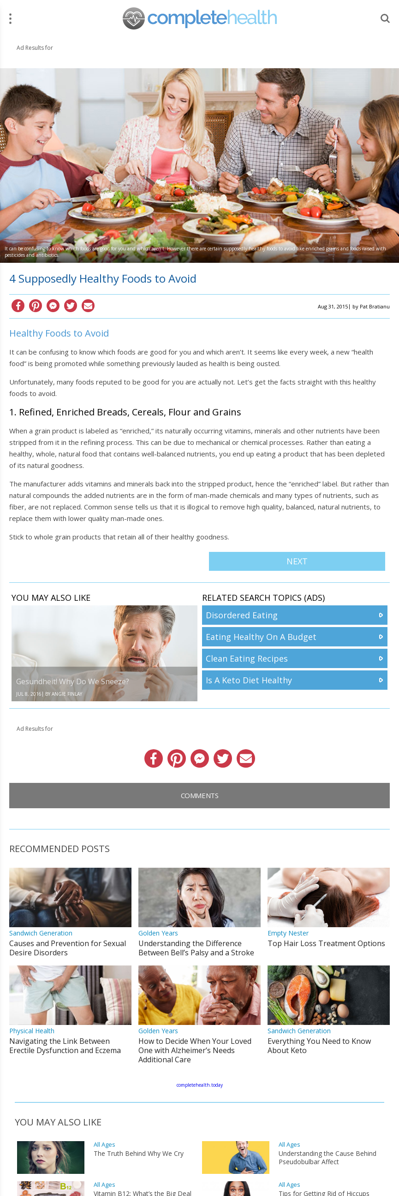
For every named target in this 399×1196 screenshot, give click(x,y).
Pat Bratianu (375, 306)
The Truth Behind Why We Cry (139, 1153)
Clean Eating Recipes (247, 658)
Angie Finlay (67, 694)
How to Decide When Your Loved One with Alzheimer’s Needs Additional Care (194, 1050)
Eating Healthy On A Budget (261, 636)
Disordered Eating (242, 615)
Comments (200, 795)
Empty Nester (288, 933)
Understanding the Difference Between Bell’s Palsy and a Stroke (196, 948)
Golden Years (158, 933)
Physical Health (31, 1030)
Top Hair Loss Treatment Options (326, 943)
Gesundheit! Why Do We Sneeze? (72, 681)
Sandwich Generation (40, 933)
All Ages (104, 1144)
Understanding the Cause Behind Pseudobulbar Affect (327, 1157)
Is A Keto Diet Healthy (249, 680)
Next (297, 561)
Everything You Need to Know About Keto (319, 1045)
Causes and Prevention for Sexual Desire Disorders (67, 948)
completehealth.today (200, 1085)
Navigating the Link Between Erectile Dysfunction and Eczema (65, 1045)
